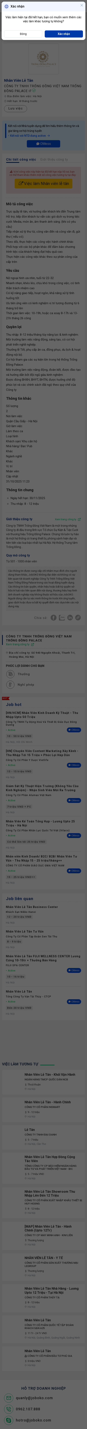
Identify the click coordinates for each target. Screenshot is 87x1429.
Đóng (23, 33)
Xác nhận (64, 33)
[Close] (81, 5)
